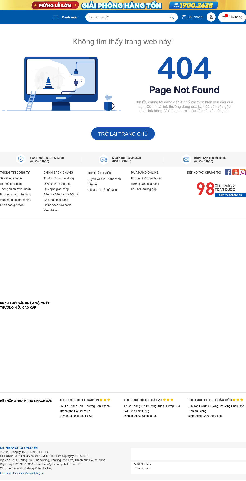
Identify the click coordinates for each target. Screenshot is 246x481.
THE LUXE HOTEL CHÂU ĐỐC (215, 400)
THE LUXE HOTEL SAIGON (85, 400)
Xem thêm (52, 210)
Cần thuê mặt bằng (56, 199)
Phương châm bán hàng (15, 194)
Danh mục (70, 17)
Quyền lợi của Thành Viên (104, 179)
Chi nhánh (192, 17)
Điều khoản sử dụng (57, 183)
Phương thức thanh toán (146, 178)
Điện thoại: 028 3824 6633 (76, 415)
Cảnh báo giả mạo (12, 205)
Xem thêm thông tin (230, 195)
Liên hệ (92, 184)
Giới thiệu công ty (11, 178)
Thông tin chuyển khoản (15, 189)
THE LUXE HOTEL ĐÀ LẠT (148, 400)
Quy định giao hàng (56, 189)
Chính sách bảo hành (57, 205)
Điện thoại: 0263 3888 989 (141, 415)
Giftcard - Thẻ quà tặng (102, 189)
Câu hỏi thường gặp (144, 189)
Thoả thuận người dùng (59, 178)
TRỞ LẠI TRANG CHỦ (123, 134)
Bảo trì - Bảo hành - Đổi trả (61, 194)
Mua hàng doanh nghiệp (15, 199)
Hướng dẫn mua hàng (145, 183)
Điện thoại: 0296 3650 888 (205, 415)
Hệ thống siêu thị (11, 183)
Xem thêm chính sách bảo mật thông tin (22, 473)
